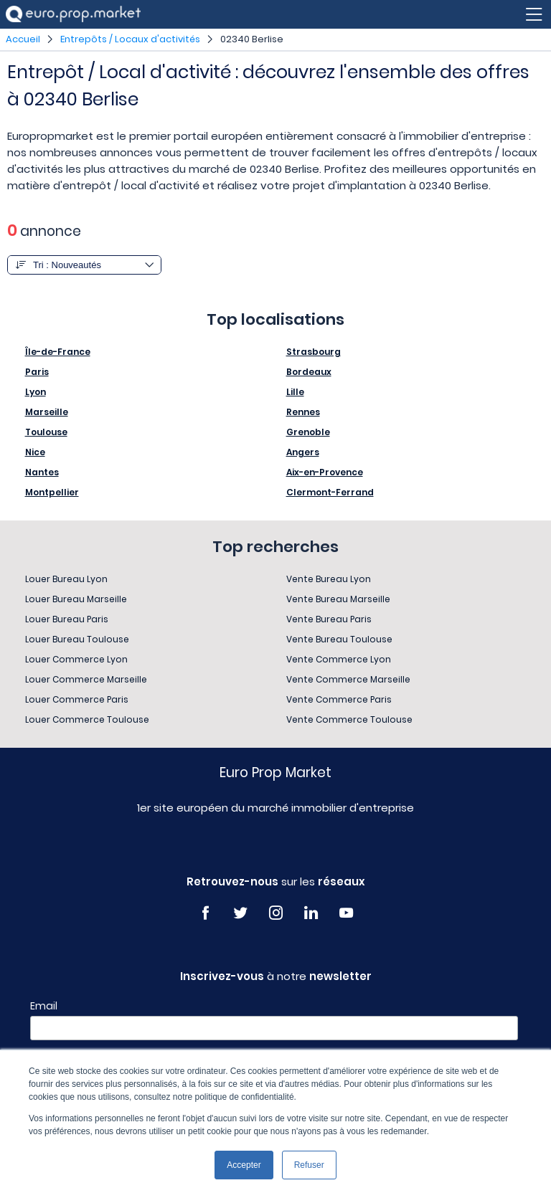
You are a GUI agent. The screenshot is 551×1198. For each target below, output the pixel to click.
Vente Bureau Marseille (338, 599)
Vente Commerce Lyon (338, 659)
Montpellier (52, 492)
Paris (37, 372)
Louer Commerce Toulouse (87, 719)
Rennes (303, 412)
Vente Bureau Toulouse (339, 639)
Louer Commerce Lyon (76, 659)
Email (43, 1006)
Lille (295, 392)
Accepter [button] (243, 1165)
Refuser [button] (309, 1165)
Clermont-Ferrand (330, 492)
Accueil (23, 39)
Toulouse (46, 432)
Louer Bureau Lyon (66, 579)
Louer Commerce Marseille (86, 679)
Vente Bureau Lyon (328, 579)
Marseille (46, 412)
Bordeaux (308, 372)
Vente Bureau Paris (329, 619)
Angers (302, 452)
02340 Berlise (251, 39)
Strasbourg (313, 352)
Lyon (35, 392)
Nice (35, 452)
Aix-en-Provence (324, 472)
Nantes (42, 472)
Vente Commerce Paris (339, 699)
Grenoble (308, 432)
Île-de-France (57, 352)
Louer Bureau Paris (66, 619)
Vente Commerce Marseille (348, 679)
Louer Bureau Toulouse (77, 639)
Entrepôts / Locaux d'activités (130, 39)
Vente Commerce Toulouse (349, 719)
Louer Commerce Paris (76, 699)
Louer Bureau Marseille (76, 599)
